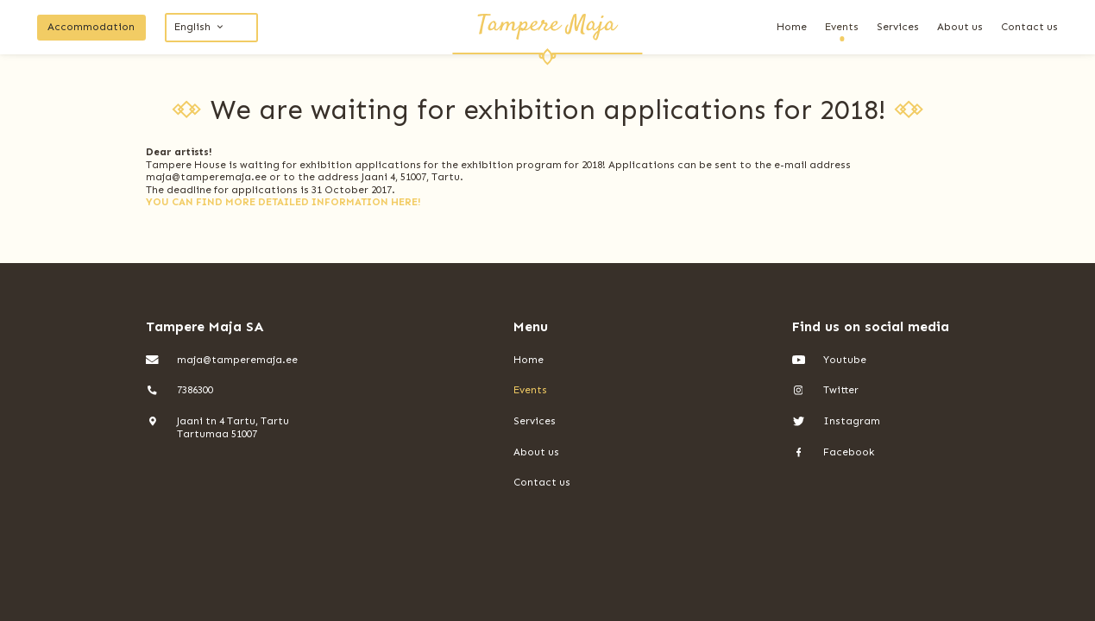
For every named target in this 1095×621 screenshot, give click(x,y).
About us (960, 27)
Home (792, 27)
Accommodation (91, 27)
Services (898, 27)
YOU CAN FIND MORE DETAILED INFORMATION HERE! (283, 202)
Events (842, 27)
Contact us (1029, 27)
